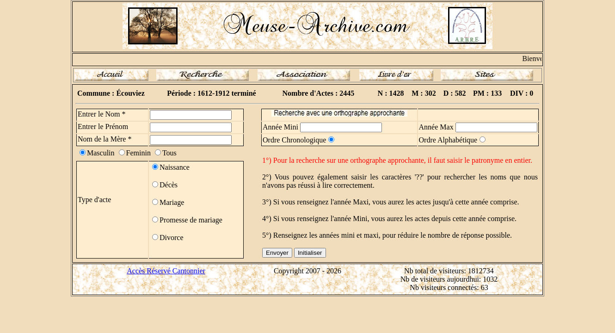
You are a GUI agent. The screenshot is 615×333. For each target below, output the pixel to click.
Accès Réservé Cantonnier (166, 271)
